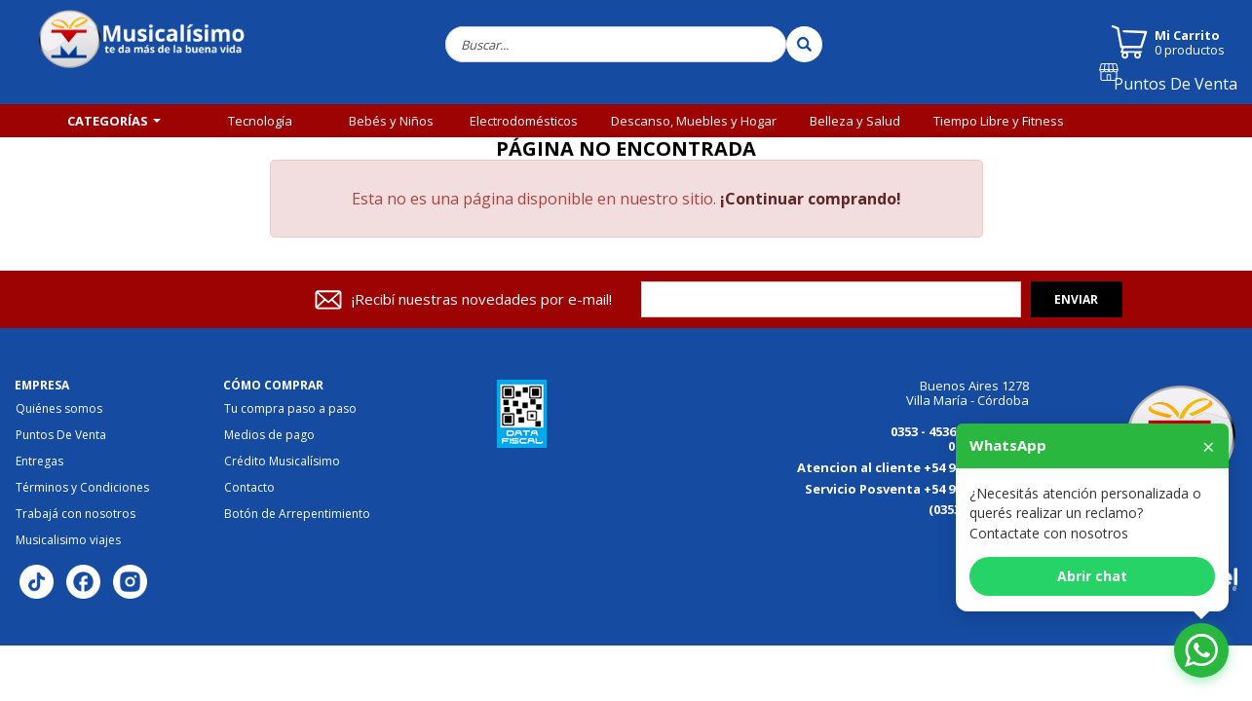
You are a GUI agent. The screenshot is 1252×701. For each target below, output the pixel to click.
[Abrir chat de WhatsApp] (1201, 650)
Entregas (39, 461)
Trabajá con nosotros (75, 514)
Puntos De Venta (1183, 90)
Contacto (249, 488)
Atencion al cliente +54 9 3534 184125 (913, 467)
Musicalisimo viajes (68, 540)
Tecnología (260, 120)
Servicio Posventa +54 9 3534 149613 (917, 489)
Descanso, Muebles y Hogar (694, 120)
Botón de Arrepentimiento (297, 514)
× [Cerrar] (1208, 446)
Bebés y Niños (391, 120)
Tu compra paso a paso (290, 409)
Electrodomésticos (524, 120)
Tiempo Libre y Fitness (998, 120)
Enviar (1076, 299)
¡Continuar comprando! (810, 198)
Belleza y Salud (855, 120)
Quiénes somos (59, 409)
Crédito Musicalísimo (282, 461)
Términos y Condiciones (82, 488)
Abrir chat (1092, 576)
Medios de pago (269, 435)
